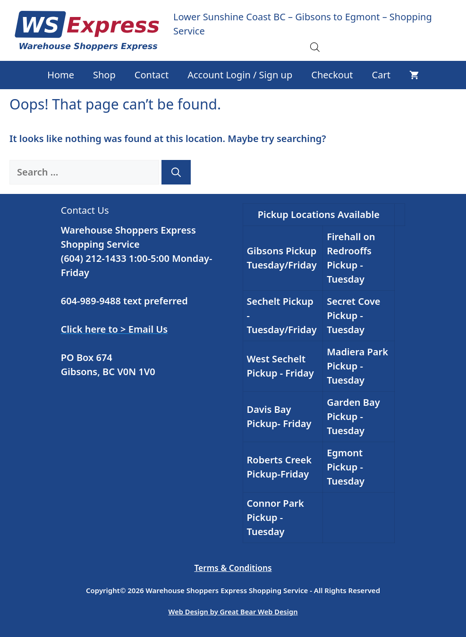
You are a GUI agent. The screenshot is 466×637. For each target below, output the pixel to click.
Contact (152, 74)
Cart (381, 74)
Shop (104, 74)
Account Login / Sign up (239, 74)
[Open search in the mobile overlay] (315, 46)
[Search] (176, 172)
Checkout (332, 74)
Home (60, 74)
